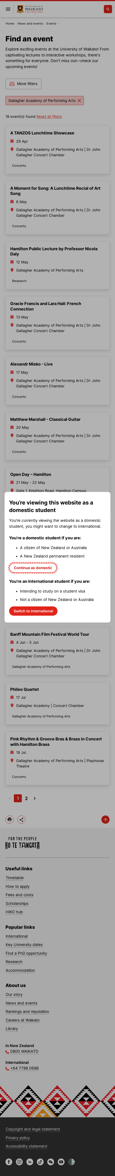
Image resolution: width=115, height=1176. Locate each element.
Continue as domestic (33, 567)
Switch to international (33, 610)
